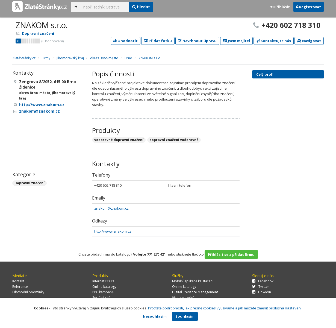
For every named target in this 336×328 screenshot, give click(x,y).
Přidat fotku (158, 40)
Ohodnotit (125, 40)
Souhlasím (184, 316)
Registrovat (308, 6)
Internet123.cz (103, 281)
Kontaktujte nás (273, 40)
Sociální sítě (101, 297)
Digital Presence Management (195, 292)
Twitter (260, 286)
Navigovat (309, 40)
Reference (20, 286)
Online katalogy (104, 286)
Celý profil (265, 74)
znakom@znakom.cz (111, 208)
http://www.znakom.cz (112, 231)
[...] (104, 7)
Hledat (141, 6)
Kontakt (18, 281)
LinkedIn (261, 292)
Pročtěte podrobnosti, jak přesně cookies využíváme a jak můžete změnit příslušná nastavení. (225, 308)
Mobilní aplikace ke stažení (192, 281)
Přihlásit (280, 6)
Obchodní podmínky (28, 292)
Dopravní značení (38, 33)
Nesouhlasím (155, 316)
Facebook (262, 281)
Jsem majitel (236, 40)
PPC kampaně (103, 292)
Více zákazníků (183, 297)
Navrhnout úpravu (197, 40)
